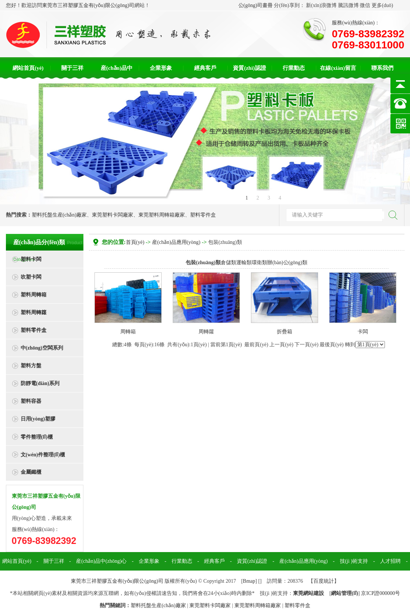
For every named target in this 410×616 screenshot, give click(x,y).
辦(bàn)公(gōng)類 (287, 262)
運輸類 (244, 262)
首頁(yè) (135, 242)
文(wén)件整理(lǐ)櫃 (43, 454)
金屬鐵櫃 (31, 472)
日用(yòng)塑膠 (38, 419)
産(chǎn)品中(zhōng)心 (101, 561)
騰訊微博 (348, 5)
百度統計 (323, 581)
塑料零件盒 (203, 215)
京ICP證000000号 (380, 593)
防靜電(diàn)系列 (40, 383)
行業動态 (294, 68)
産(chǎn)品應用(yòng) (176, 242)
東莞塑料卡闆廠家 (112, 215)
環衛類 (259, 262)
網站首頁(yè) (28, 68)
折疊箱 (284, 331)
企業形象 (161, 68)
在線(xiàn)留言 (338, 68)
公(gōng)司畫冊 (255, 5)
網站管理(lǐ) (344, 593)
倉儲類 (228, 262)
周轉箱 (128, 331)
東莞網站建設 (308, 593)
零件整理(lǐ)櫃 (37, 437)
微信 (365, 5)
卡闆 (363, 331)
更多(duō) (382, 5)
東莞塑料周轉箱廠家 (161, 215)
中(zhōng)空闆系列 (42, 348)
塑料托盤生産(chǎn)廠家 (59, 215)
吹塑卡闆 (31, 277)
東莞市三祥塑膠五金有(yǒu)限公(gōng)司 (88, 5)
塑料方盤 (31, 365)
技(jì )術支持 (354, 561)
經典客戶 (205, 68)
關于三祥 (72, 68)
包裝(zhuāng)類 (225, 242)
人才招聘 (390, 561)
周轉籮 (206, 331)
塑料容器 (31, 401)
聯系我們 (382, 68)
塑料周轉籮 (33, 312)
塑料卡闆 (31, 259)
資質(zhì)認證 (249, 68)
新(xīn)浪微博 (321, 5)
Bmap (249, 581)
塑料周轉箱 (33, 294)
